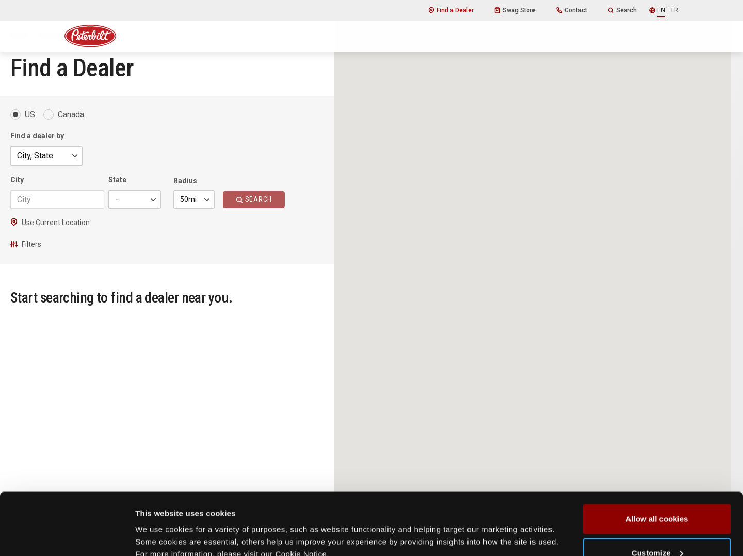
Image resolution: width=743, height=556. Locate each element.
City (17, 180)
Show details (159, 524)
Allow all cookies (657, 460)
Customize (657, 494)
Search (622, 10)
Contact (571, 10)
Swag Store (515, 10)
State (117, 180)
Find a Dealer (451, 10)
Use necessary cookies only (656, 528)
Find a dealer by (37, 136)
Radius (185, 181)
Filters (25, 244)
